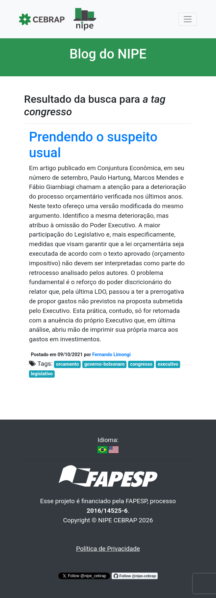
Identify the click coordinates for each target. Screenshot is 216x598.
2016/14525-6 (107, 510)
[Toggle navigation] (187, 19)
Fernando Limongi (111, 354)
